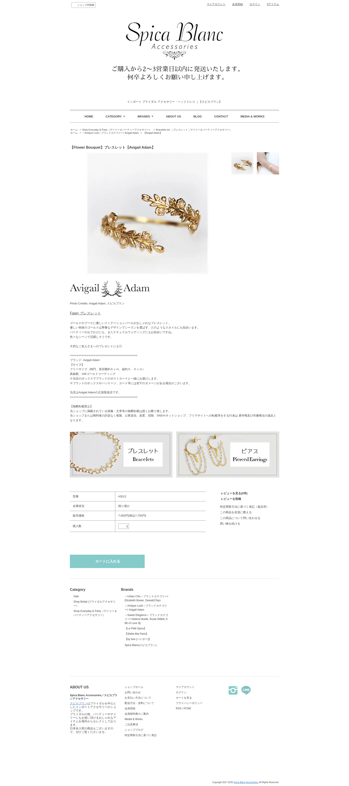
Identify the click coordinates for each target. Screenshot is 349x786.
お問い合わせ (133, 692)
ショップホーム (134, 687)
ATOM (187, 708)
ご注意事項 (131, 724)
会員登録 (237, 4)
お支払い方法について (138, 697)
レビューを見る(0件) (234, 493)
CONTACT (221, 116)
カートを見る (184, 697)
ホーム (74, 129)
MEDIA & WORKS (252, 116)
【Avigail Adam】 (152, 132)
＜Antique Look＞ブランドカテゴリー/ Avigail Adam (110, 132)
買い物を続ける (230, 523)
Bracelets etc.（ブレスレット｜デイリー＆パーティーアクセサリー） (194, 129)
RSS (178, 708)
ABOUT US (173, 116)
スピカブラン (78, 739)
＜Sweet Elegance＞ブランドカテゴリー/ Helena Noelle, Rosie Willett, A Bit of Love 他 (146, 619)
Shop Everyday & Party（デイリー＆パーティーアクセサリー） (117, 129)
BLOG (197, 116)
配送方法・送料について (139, 703)
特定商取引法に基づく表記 (141, 735)
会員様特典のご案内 (137, 713)
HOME (89, 116)
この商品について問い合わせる (240, 518)
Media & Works (134, 719)
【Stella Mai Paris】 (136, 633)
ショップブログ (134, 729)
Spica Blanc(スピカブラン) (147, 653)
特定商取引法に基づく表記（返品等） (244, 506)
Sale (76, 596)
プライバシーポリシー (189, 703)
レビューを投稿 (231, 499)
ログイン (255, 4)
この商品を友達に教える (236, 512)
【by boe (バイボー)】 (138, 639)
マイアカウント (216, 4)
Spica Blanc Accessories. (246, 782)
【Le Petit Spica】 (135, 628)
